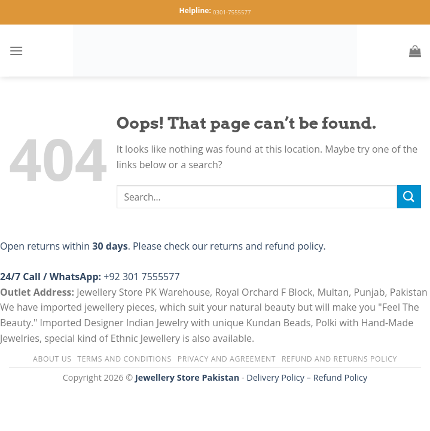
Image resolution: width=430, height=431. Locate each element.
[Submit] (409, 196)
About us (52, 359)
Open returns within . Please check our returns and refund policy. (163, 246)
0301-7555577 (232, 12)
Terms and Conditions (124, 359)
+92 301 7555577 (141, 276)
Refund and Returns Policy (339, 359)
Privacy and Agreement (227, 359)
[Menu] (16, 50)
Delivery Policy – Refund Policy (306, 377)
